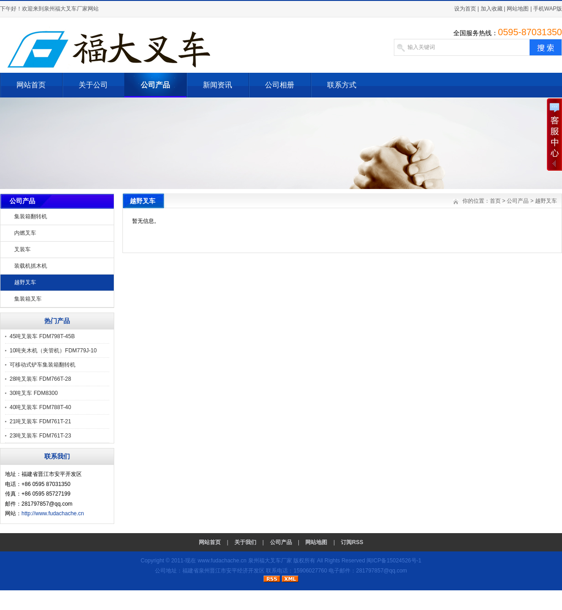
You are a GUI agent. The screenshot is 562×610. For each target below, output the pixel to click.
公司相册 (279, 85)
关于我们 (245, 542)
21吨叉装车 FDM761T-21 (40, 421)
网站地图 (518, 8)
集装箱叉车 (28, 299)
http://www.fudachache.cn (52, 513)
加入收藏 (492, 8)
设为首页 (465, 8)
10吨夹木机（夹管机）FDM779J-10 (53, 350)
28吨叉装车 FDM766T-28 (40, 379)
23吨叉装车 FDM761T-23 (40, 435)
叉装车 (22, 249)
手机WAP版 (547, 8)
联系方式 (341, 85)
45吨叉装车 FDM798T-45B (42, 336)
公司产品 (155, 85)
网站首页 (31, 85)
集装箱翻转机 (30, 216)
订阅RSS (352, 542)
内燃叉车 (25, 233)
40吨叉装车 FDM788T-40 (40, 407)
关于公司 (93, 85)
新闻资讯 (217, 85)
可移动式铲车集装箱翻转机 (42, 365)
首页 (495, 201)
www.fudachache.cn (222, 560)
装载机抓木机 (30, 266)
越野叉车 (25, 282)
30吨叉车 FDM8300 (34, 393)
